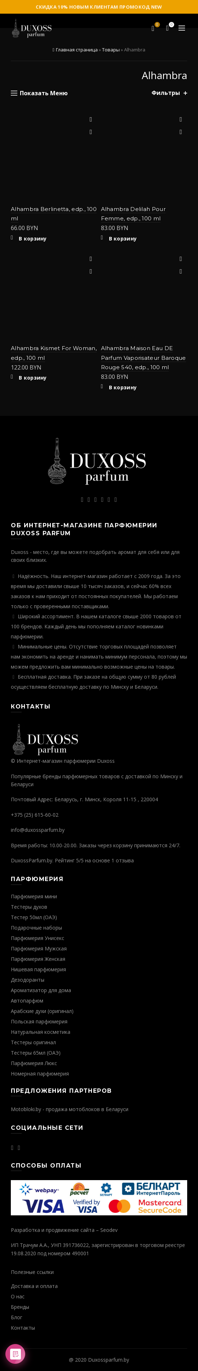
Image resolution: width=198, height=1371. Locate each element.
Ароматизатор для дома (41, 990)
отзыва (125, 860)
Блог (16, 1317)
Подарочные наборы (36, 927)
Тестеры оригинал (33, 1042)
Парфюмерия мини (34, 896)
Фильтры (165, 93)
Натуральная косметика (40, 1031)
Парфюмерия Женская (38, 958)
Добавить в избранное (91, 119)
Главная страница (77, 49)
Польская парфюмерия (39, 1021)
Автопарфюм (27, 1000)
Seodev (109, 1229)
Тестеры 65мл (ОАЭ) (36, 1052)
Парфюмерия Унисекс (37, 938)
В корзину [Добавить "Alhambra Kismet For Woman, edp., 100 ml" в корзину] (33, 378)
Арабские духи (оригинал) (42, 1011)
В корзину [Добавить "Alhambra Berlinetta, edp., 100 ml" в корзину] (33, 238)
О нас (18, 1296)
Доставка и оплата (34, 1286)
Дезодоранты (27, 979)
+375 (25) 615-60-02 (34, 814)
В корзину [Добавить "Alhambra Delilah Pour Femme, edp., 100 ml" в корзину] (123, 238)
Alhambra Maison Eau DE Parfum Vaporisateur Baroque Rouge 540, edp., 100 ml (143, 358)
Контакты (23, 1327)
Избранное (157, 25)
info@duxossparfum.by (38, 829)
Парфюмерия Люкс (34, 1063)
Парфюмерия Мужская (39, 948)
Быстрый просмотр (91, 132)
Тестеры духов (29, 906)
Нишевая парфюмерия (38, 969)
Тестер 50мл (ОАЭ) (34, 917)
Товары (111, 49)
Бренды (20, 1306)
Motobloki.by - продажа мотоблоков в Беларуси (69, 1109)
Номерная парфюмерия (40, 1073)
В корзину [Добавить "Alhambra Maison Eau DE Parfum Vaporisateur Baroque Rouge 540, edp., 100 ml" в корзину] (123, 387)
